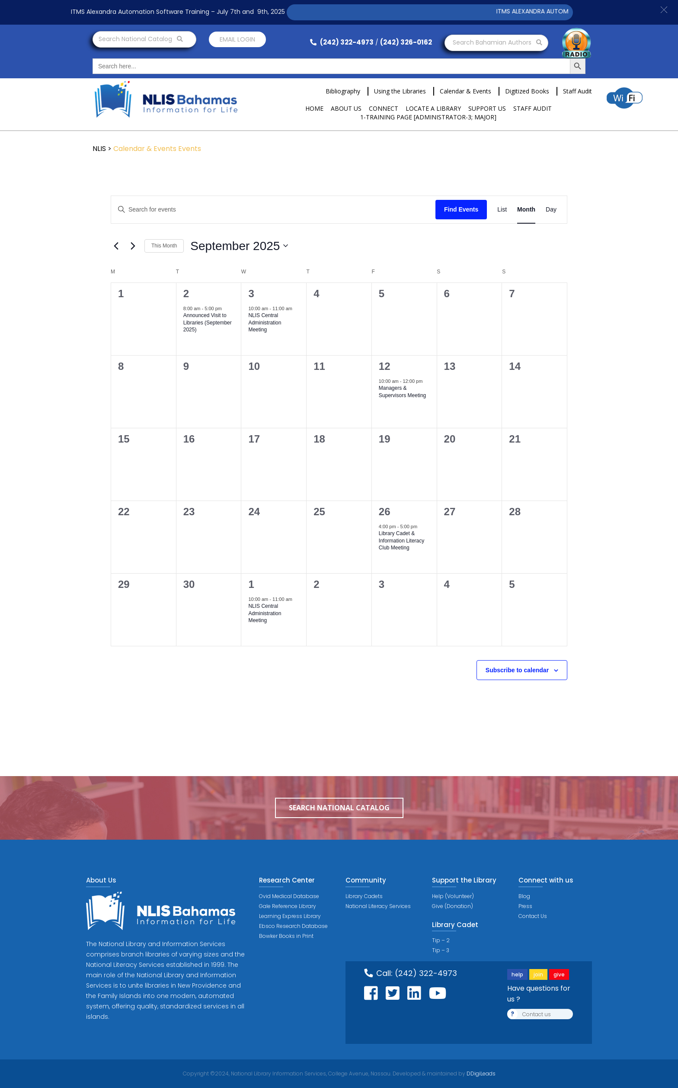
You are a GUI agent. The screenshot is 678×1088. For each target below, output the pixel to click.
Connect (383, 108)
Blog (524, 896)
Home (314, 108)
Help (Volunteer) (453, 896)
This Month (164, 246)
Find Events (461, 209)
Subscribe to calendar (517, 670)
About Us (346, 108)
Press (525, 906)
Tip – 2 (441, 940)
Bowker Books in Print (286, 936)
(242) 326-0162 (406, 42)
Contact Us (532, 916)
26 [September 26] (384, 511)
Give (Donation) (452, 906)
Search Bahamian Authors (497, 42)
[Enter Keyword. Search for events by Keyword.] (273, 209)
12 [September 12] (384, 366)
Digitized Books (527, 91)
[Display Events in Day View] (551, 209)
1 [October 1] (251, 584)
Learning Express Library (290, 916)
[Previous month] (116, 246)
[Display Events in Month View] (526, 209)
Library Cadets (364, 896)
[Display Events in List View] (502, 209)
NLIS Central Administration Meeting (264, 322)
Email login (237, 39)
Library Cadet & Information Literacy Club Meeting (401, 540)
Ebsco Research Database (293, 926)
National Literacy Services (378, 906)
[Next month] (133, 246)
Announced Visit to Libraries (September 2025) (207, 322)
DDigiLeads (480, 1073)
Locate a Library (433, 108)
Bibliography (343, 91)
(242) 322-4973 (342, 42)
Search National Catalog (141, 39)
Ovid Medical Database (289, 896)
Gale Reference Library (287, 906)
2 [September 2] (186, 293)
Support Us (487, 108)
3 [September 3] (251, 293)
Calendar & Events (465, 91)
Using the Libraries (400, 91)
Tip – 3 (440, 950)
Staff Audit (577, 91)
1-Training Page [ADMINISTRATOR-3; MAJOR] (428, 117)
